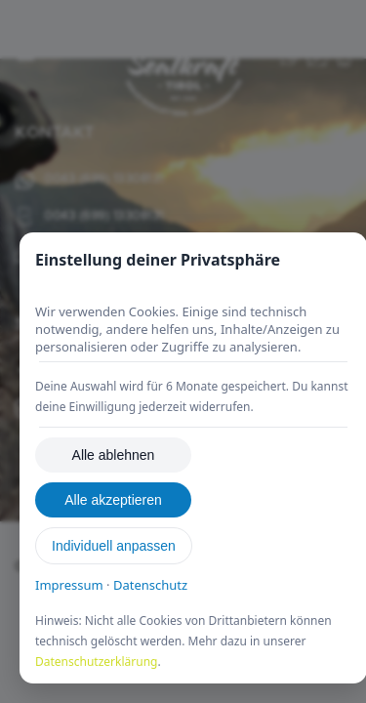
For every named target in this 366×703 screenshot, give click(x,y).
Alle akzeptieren (113, 500)
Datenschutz (150, 585)
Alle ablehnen (113, 455)
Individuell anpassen (114, 546)
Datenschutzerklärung (96, 661)
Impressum (69, 585)
